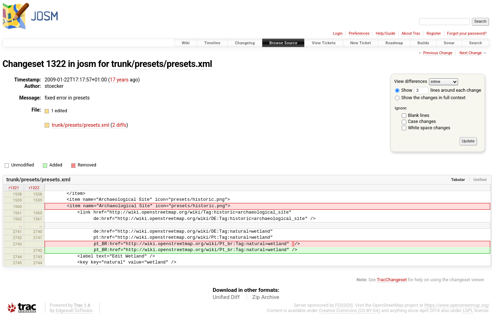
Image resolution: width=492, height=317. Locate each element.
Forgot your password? (467, 33)
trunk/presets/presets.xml (161, 64)
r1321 (14, 187)
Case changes (422, 121)
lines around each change (447, 90)
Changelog (245, 43)
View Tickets (323, 43)
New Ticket (360, 43)
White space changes (429, 127)
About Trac (411, 33)
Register (433, 33)
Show (403, 90)
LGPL (468, 310)
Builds (423, 43)
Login (338, 33)
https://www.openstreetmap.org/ (457, 305)
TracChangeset (392, 279)
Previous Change (437, 53)
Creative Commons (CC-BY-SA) (349, 310)
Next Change (470, 53)
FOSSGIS (344, 305)
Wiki (186, 43)
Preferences (359, 33)
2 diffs (119, 125)
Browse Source (284, 43)
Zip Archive (265, 297)
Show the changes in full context (430, 97)
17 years (119, 80)
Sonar (449, 43)
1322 (56, 64)
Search (475, 43)
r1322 (34, 187)
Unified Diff (226, 297)
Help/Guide (385, 33)
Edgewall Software (74, 310)
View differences (410, 81)
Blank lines (418, 115)
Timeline (212, 43)
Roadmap (394, 43)
